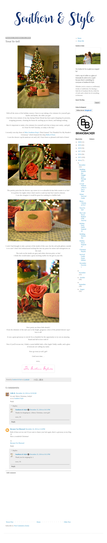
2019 (80, 145)
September (82, 284)
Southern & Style (21, 410)
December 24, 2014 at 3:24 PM (35, 429)
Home (39, 522)
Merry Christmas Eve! (83, 203)
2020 (80, 142)
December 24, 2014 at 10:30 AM (26, 393)
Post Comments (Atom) (21, 526)
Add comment (11, 473)
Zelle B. (12, 393)
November (82, 273)
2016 (80, 154)
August (82, 289)
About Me (81, 41)
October (82, 277)
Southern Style (18, 398)
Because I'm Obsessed (17, 429)
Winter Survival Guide (83, 196)
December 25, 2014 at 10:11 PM (40, 410)
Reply (12, 401)
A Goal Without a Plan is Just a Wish (83, 187)
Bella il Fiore (50, 135)
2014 (80, 160)
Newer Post (9, 522)
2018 (80, 148)
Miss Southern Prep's (32, 132)
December (82, 165)
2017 (80, 151)
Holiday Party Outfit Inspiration (83, 227)
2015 (80, 157)
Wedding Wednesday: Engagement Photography (83, 175)
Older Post (67, 522)
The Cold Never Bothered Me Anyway (83, 216)
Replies (15, 406)
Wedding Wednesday (83, 236)
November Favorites (83, 265)
